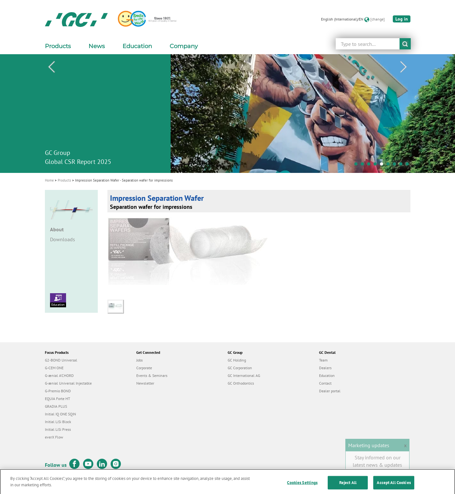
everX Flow (54, 437)
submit (405, 43)
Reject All (348, 487)
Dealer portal (330, 390)
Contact (325, 383)
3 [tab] (370, 165)
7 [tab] (396, 165)
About (57, 229)
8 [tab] (402, 165)
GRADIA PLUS (56, 406)
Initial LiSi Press (58, 429)
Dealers (325, 367)
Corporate (144, 367)
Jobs (139, 360)
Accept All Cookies (393, 487)
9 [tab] (409, 165)
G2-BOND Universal (61, 360)
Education (58, 300)
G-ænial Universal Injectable (68, 383)
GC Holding (237, 360)
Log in (401, 19)
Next (403, 67)
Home (49, 180)
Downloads (62, 239)
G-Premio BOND (58, 390)
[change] (377, 19)
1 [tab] (357, 165)
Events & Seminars (151, 375)
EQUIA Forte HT (57, 398)
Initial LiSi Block (58, 421)
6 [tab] (389, 165)
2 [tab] (364, 165)
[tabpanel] (227, 113)
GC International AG (244, 375)
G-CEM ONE (54, 367)
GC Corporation (240, 367)
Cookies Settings (302, 487)
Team (323, 360)
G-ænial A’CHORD (59, 375)
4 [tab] (377, 165)
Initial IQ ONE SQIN (60, 414)
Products (64, 180)
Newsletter (145, 383)
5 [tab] (383, 165)
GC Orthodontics (241, 383)
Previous (51, 67)
